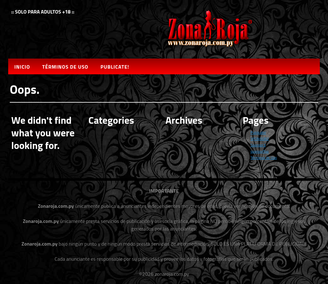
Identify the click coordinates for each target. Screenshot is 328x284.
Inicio (22, 67)
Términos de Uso (65, 67)
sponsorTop (260, 151)
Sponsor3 (258, 145)
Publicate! (114, 67)
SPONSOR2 (260, 139)
